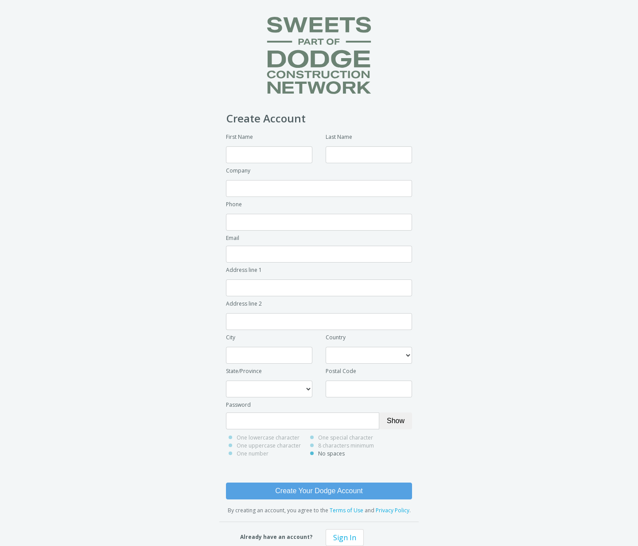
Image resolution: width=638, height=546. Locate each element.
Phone (234, 204)
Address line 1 (244, 270)
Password (238, 405)
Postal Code (341, 371)
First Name (239, 137)
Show (396, 420)
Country (336, 337)
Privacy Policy (392, 510)
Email (232, 238)
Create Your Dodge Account (318, 491)
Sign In (344, 537)
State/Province (244, 371)
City (230, 337)
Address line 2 (244, 303)
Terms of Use (346, 510)
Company (238, 170)
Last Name (339, 137)
